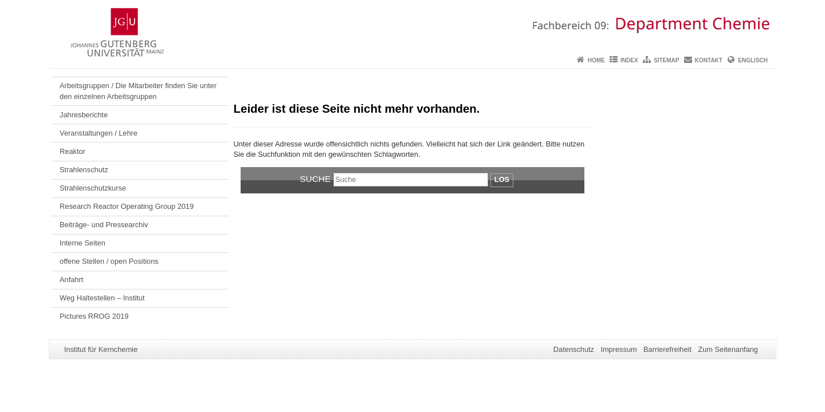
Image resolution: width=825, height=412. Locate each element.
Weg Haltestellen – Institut (102, 298)
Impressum (618, 349)
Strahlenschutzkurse (93, 188)
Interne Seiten (82, 243)
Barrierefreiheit (667, 349)
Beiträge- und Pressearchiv (104, 224)
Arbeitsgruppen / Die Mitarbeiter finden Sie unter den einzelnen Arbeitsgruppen (138, 90)
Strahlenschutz (84, 169)
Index (629, 60)
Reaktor (72, 151)
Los (501, 179)
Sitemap (666, 60)
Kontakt (708, 60)
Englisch (753, 60)
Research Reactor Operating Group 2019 (127, 206)
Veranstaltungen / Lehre (99, 133)
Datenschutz (573, 349)
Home (596, 60)
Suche (315, 179)
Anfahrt (71, 279)
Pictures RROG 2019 (94, 316)
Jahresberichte (84, 114)
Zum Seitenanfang (728, 349)
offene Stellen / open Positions (109, 261)
